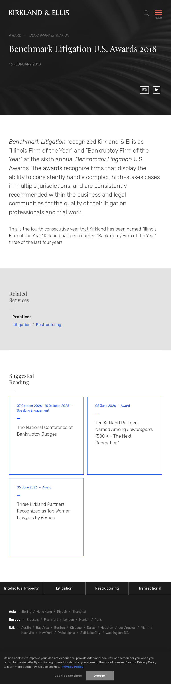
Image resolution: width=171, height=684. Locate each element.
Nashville (27, 633)
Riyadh (62, 612)
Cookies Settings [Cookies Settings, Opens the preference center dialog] (68, 676)
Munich (84, 620)
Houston (107, 628)
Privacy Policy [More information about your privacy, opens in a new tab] (72, 667)
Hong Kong (44, 612)
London (68, 620)
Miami (145, 628)
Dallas (91, 628)
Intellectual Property (21, 588)
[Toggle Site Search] (146, 13)
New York (46, 633)
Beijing (26, 612)
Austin (26, 628)
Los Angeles (127, 628)
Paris (98, 620)
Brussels (33, 620)
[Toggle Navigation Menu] (158, 13)
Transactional (149, 588)
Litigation (21, 324)
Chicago (76, 628)
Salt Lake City (90, 633)
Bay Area (42, 628)
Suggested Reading (21, 379)
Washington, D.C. (117, 633)
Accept (100, 676)
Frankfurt (51, 620)
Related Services (19, 297)
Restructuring (48, 324)
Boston (59, 628)
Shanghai (79, 612)
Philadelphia (66, 633)
